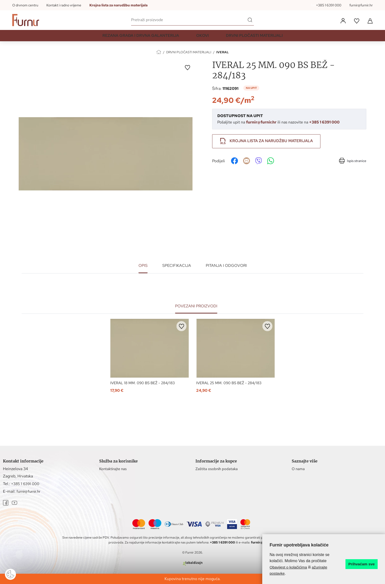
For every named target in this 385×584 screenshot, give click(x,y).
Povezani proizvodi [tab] (196, 306)
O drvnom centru (25, 5)
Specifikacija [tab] (176, 265)
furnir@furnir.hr (361, 5)
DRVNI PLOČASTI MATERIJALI (254, 37)
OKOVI (202, 37)
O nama (298, 469)
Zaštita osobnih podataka (217, 469)
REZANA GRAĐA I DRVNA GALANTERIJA (140, 37)
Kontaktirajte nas (114, 469)
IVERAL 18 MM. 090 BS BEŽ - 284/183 (144, 383)
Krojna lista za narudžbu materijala (118, 5)
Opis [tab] (143, 265)
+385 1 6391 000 (328, 5)
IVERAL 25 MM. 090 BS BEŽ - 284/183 (231, 383)
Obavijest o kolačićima (289, 567)
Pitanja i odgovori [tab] (226, 265)
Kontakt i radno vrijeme (63, 5)
